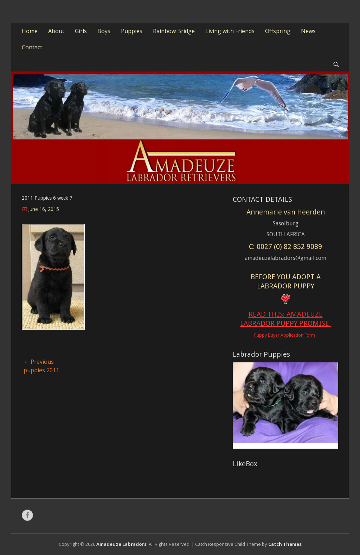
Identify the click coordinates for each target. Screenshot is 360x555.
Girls (81, 31)
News (308, 31)
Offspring (277, 31)
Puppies (131, 31)
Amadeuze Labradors (121, 544)
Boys (103, 31)
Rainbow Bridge (174, 31)
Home (30, 31)
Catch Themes (285, 544)
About (56, 31)
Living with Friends (230, 31)
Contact (32, 47)
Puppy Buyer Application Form (285, 335)
